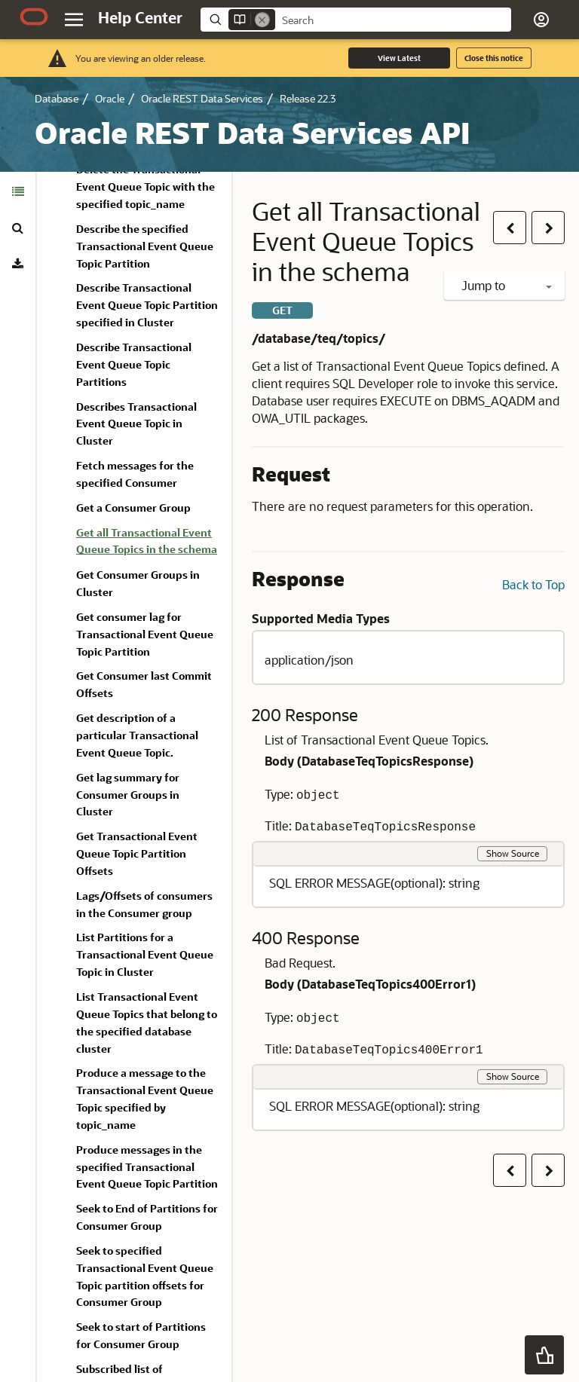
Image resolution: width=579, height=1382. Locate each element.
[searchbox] (393, 20)
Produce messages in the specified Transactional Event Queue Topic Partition (147, 1166)
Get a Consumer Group (133, 507)
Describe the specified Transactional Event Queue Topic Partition (144, 246)
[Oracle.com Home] (34, 16)
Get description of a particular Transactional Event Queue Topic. (137, 735)
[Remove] (262, 19)
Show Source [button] (512, 853)
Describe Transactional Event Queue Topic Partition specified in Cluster (147, 304)
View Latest (399, 58)
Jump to (506, 285)
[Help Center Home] (140, 17)
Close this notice (493, 58)
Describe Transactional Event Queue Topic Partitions (133, 364)
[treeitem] (148, 543)
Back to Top (533, 584)
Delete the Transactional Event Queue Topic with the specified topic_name (145, 186)
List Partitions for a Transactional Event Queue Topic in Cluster (144, 954)
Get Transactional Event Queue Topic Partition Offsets (137, 853)
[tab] (17, 191)
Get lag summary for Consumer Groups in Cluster (127, 794)
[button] (541, 19)
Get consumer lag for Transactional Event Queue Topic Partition (144, 634)
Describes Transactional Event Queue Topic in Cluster (136, 423)
